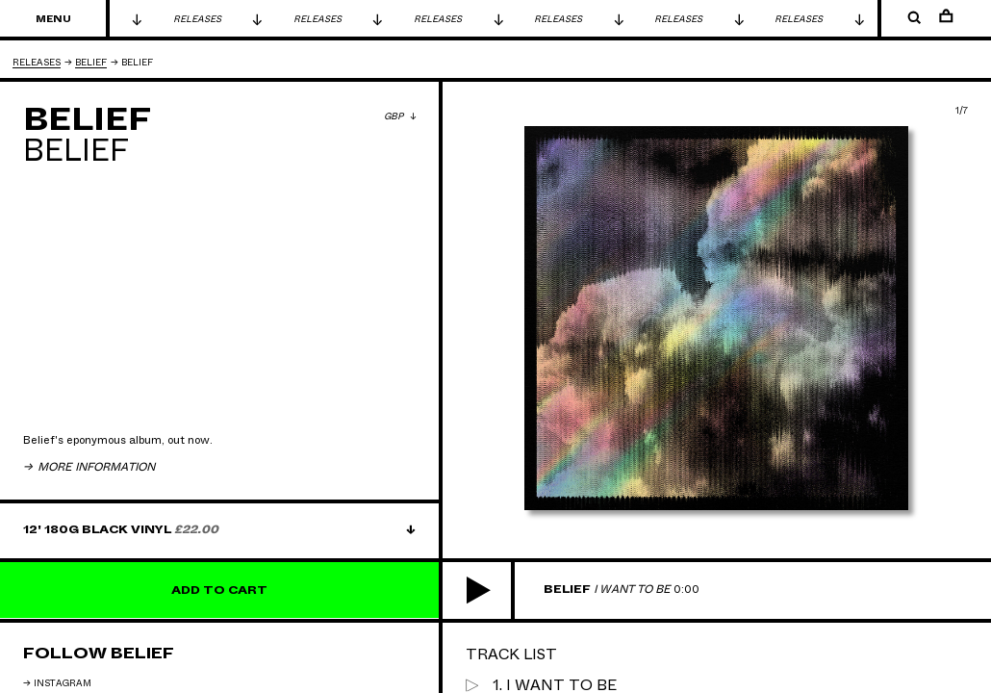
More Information (95, 467)
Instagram (62, 683)
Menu (53, 19)
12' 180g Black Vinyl (120, 530)
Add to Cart (219, 590)
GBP (394, 116)
